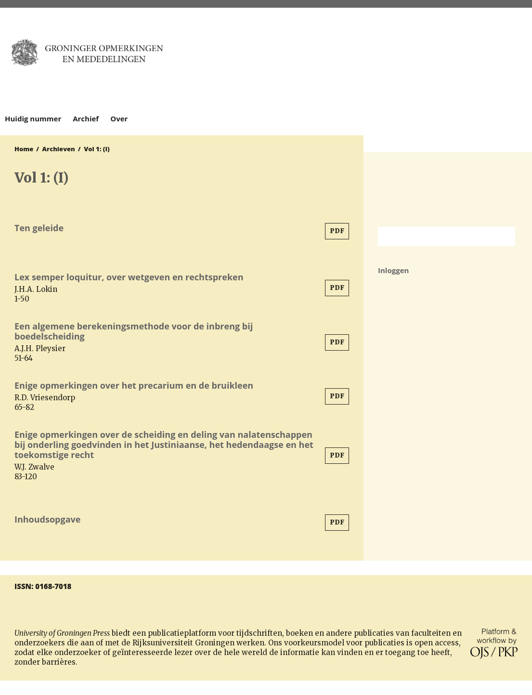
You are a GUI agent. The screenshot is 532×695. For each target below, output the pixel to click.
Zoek (503, 236)
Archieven (58, 148)
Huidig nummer (33, 118)
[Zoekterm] (434, 236)
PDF (337, 231)
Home (23, 148)
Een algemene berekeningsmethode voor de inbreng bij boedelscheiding (133, 331)
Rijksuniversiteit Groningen (448, 189)
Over (119, 118)
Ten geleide (39, 228)
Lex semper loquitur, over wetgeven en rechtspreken (129, 277)
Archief (86, 118)
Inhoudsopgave (47, 519)
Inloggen (393, 270)
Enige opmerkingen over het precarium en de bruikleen (133, 385)
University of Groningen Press (438, 58)
